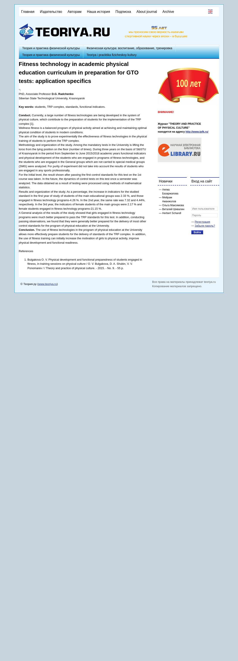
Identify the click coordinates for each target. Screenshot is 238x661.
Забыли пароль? (205, 225)
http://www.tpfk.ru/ (196, 131)
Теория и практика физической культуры (51, 48)
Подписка (123, 11)
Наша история (98, 11)
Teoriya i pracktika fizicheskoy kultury (112, 55)
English (210, 11)
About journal (146, 11)
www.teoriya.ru (47, 284)
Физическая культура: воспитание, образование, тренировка (129, 48)
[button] (194, 191)
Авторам (75, 11)
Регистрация (202, 221)
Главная (27, 11)
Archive (168, 11)
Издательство (51, 11)
